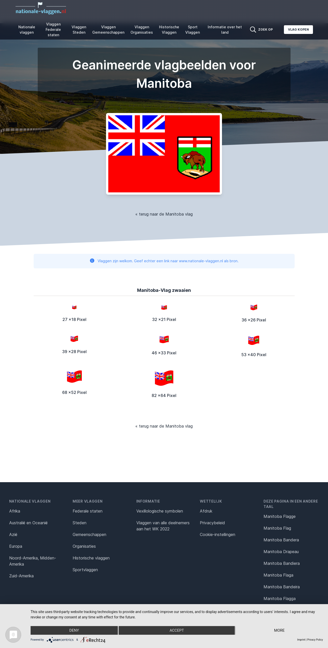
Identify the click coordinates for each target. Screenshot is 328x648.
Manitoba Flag (277, 528)
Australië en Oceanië (28, 522)
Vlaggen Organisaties (141, 29)
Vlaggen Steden (79, 29)
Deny (74, 630)
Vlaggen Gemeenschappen (108, 29)
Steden (79, 522)
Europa (15, 546)
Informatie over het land (225, 29)
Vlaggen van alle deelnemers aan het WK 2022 (163, 525)
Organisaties (84, 546)
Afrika (14, 511)
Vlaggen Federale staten (53, 29)
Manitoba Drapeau (281, 551)
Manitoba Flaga (278, 575)
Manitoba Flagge (280, 516)
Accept (176, 630)
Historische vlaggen (91, 557)
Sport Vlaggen (192, 29)
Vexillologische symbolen (159, 511)
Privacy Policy (315, 639)
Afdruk (206, 511)
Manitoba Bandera (281, 539)
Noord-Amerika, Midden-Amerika (32, 561)
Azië (13, 534)
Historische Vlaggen (169, 29)
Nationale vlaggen (26, 29)
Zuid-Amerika (21, 575)
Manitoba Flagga (280, 598)
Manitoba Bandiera (282, 563)
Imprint (301, 639)
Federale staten (87, 511)
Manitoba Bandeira (282, 586)
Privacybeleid (212, 522)
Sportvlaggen (85, 569)
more (279, 630)
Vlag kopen (298, 29)
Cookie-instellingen (217, 534)
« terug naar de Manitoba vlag (164, 214)
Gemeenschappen (89, 534)
